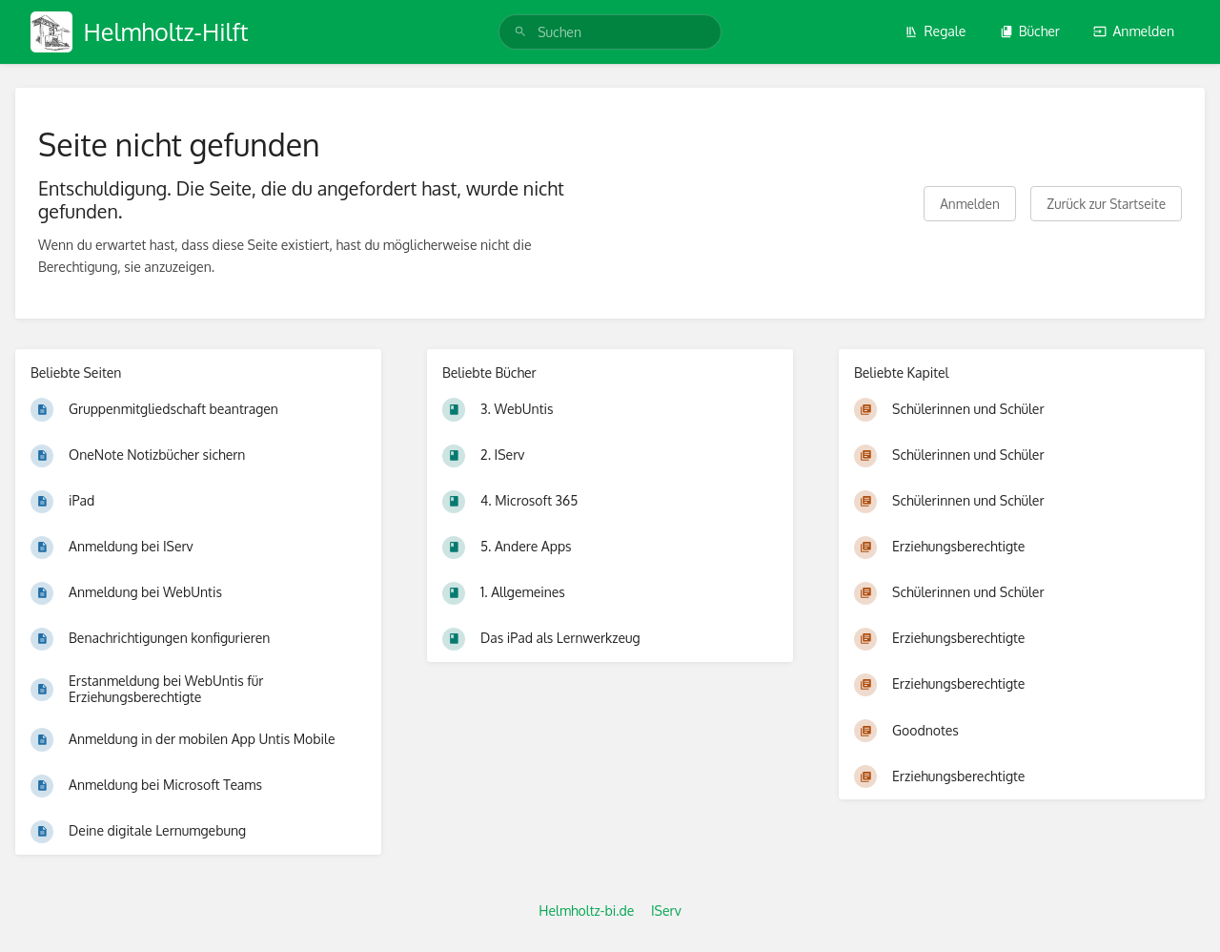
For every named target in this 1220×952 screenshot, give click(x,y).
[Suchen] (520, 32)
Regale (935, 31)
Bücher (1030, 31)
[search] (610, 32)
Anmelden (1133, 31)
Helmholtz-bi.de (586, 910)
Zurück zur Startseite (1106, 204)
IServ (666, 910)
